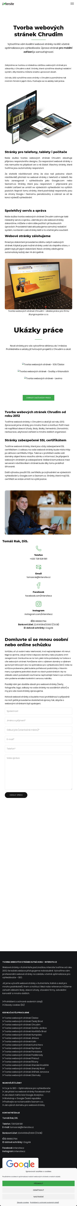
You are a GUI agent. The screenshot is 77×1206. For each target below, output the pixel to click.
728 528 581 (17, 1128)
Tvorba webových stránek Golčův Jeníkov (25, 1032)
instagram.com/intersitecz (38, 761)
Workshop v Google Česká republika (22, 1102)
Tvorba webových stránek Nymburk (22, 1052)
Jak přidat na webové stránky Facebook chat (27, 1095)
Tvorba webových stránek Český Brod (23, 1025)
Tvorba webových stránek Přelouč (21, 1062)
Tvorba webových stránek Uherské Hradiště (26, 1069)
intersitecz (18, 1152)
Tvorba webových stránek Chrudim (22, 1028)
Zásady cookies (23, 1202)
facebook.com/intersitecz (38, 743)
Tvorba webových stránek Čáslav (21, 1022)
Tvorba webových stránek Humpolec (23, 1038)
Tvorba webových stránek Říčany (21, 1065)
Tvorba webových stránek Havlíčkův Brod (25, 1035)
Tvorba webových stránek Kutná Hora (23, 1049)
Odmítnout (38, 1190)
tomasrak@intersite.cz (38, 725)
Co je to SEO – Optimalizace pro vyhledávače (27, 1092)
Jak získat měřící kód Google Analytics (23, 1099)
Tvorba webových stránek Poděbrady (23, 1059)
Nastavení (38, 1197)
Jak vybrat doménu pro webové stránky (24, 1109)
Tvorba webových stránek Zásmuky (22, 1079)
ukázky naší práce (55, 72)
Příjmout (38, 1183)
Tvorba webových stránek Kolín (20, 1045)
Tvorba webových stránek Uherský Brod (24, 1072)
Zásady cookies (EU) (14, 1009)
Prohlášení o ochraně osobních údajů (44, 1202)
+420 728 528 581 (38, 706)
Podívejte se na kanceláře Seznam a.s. (23, 1105)
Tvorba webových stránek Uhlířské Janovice (26, 1076)
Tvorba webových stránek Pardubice (23, 1055)
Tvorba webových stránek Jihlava (21, 1042)
